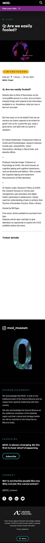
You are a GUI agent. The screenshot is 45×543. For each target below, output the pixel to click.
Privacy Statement (22, 529)
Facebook (4, 498)
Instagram (10, 498)
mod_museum (17, 328)
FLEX (9, 19)
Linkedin (16, 498)
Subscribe (11, 456)
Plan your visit (9, 8)
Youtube (23, 498)
